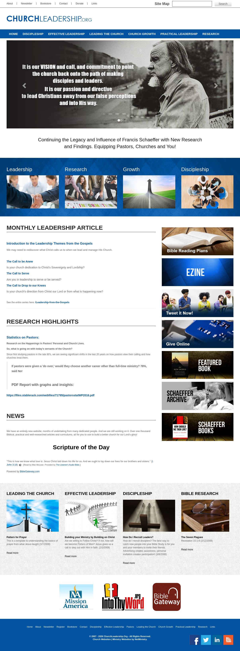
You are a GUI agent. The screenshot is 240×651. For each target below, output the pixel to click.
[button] (24, 84)
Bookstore (45, 3)
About (10, 3)
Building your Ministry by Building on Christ (90, 537)
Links (94, 3)
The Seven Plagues (192, 537)
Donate (79, 3)
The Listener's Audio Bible (67, 465)
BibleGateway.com (30, 471)
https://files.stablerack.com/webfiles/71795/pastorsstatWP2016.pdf (50, 395)
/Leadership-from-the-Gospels (52, 302)
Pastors (130, 627)
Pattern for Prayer (17, 537)
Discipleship (33, 34)
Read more (12, 553)
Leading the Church (107, 34)
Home (13, 34)
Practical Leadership (179, 34)
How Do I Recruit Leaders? (138, 537)
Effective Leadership (66, 34)
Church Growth (141, 34)
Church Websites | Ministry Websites (112, 639)
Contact (63, 3)
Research (210, 34)
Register (61, 627)
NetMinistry (140, 639)
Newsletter (26, 3)
